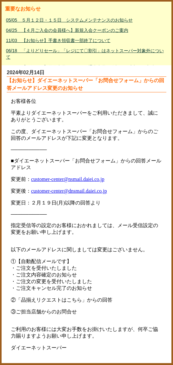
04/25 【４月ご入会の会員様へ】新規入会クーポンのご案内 (67, 30)
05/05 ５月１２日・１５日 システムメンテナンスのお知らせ (69, 20)
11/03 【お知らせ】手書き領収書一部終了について (58, 40)
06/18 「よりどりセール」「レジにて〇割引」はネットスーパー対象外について (85, 54)
